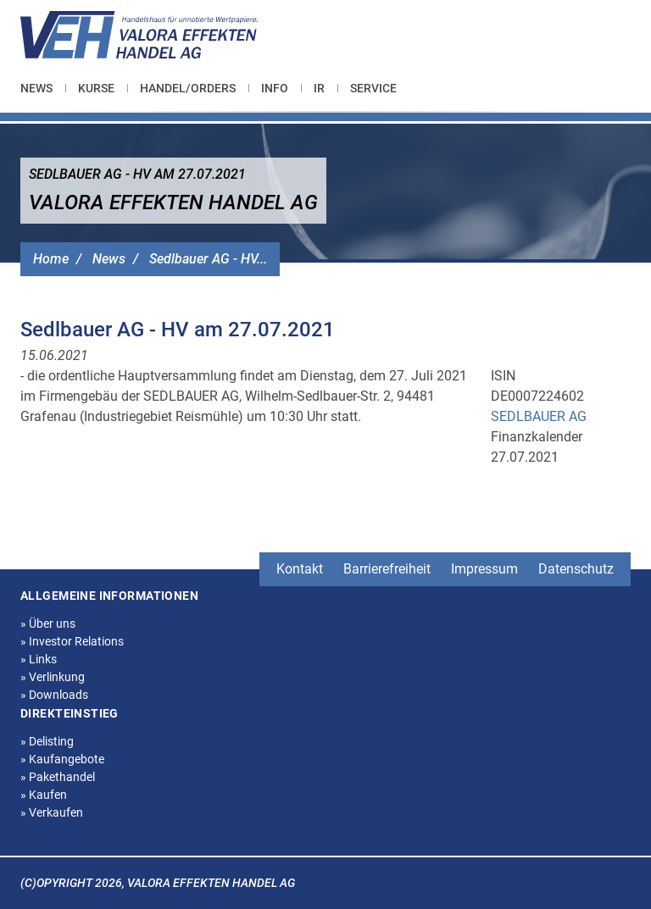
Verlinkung (52, 677)
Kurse (96, 88)
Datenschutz (576, 569)
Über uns (47, 623)
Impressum (484, 569)
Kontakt (299, 569)
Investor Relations (72, 641)
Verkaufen (51, 812)
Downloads (54, 694)
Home (51, 259)
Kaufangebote (62, 759)
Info (274, 88)
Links (38, 659)
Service (373, 88)
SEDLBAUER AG (539, 416)
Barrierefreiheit (387, 569)
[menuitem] (42, 88)
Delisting (47, 741)
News (36, 88)
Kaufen (43, 794)
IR (319, 88)
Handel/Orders (188, 88)
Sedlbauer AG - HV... (208, 259)
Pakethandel (57, 777)
